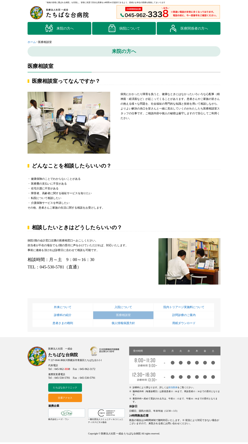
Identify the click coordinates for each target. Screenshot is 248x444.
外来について (62, 307)
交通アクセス (65, 399)
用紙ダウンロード (184, 324)
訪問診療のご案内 (184, 316)
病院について (124, 28)
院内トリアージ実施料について (184, 307)
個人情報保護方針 (123, 324)
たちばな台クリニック (65, 389)
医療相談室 (123, 316)
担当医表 (172, 389)
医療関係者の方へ (188, 28)
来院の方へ (59, 28)
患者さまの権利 (63, 324)
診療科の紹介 (62, 316)
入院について (123, 307)
